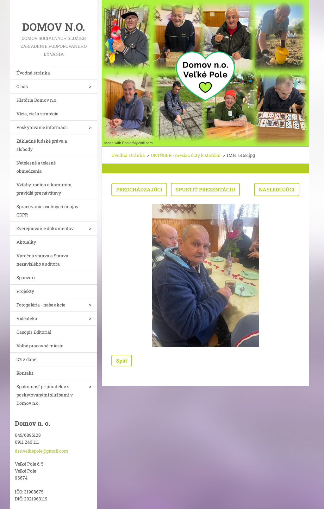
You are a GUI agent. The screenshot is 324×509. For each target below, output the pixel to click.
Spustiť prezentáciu (205, 189)
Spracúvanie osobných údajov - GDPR (48, 210)
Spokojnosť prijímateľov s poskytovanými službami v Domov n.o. (44, 394)
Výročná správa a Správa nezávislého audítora (42, 260)
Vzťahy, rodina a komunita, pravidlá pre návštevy (44, 189)
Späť (121, 360)
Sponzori (25, 277)
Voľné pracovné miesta (40, 346)
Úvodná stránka (33, 73)
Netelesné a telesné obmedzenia (36, 167)
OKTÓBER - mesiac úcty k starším (186, 155)
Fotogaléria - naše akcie (40, 305)
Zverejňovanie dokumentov (45, 228)
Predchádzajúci (139, 189)
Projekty (25, 291)
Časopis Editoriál (33, 332)
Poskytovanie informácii (42, 127)
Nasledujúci (277, 189)
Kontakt (24, 373)
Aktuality (26, 242)
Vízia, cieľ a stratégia (37, 114)
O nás (22, 86)
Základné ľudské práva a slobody (41, 145)
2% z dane (26, 359)
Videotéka (26, 318)
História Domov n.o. (36, 100)
